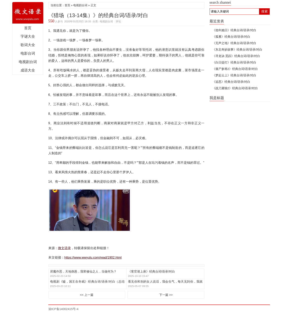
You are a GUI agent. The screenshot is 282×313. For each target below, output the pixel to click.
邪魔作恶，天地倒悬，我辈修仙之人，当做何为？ (83, 271)
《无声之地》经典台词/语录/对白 (234, 43)
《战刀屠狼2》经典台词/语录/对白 (235, 88)
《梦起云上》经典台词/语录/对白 (234, 75)
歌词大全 (28, 45)
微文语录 (27, 13)
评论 (118, 21)
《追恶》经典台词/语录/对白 (231, 81)
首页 (27, 28)
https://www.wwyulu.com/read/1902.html (93, 257)
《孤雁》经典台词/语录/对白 (231, 36)
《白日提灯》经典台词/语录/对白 (234, 62)
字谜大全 (28, 36)
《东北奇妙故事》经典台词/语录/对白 (237, 49)
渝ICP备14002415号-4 (63, 309)
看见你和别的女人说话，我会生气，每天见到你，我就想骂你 (165, 282)
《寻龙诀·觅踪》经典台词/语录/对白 (236, 56)
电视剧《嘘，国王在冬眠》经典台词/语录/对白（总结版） (87, 282)
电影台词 (28, 53)
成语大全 (28, 70)
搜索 (264, 11)
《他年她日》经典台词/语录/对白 (234, 30)
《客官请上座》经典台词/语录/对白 (151, 271)
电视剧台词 (28, 62)
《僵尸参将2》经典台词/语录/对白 (235, 68)
